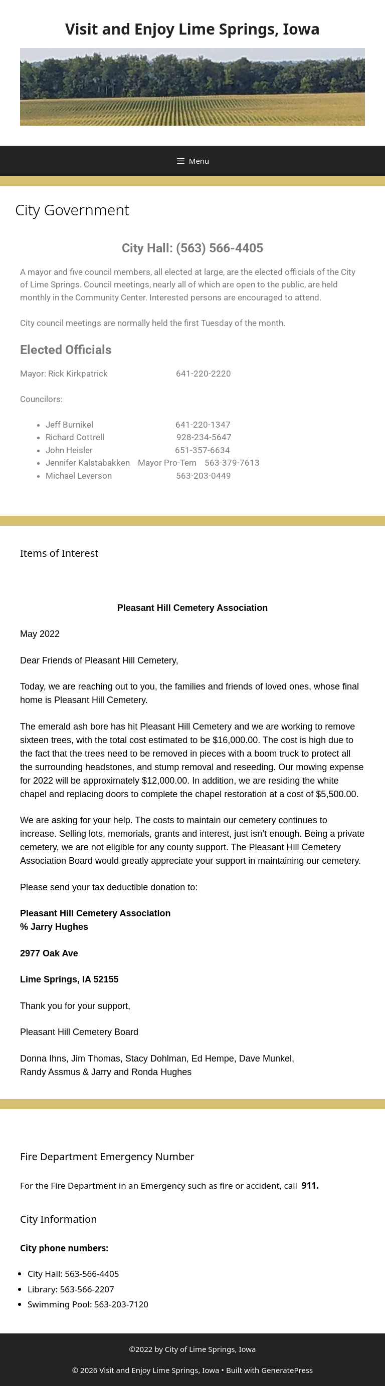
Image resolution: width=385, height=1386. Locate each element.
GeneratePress (287, 1370)
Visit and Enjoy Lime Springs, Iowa (192, 29)
